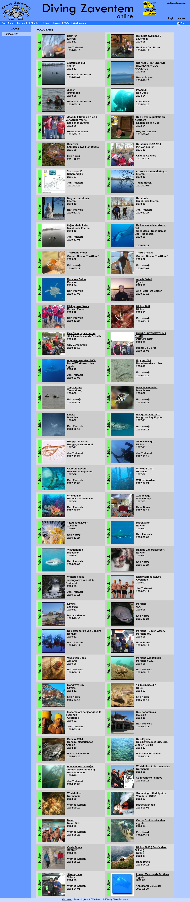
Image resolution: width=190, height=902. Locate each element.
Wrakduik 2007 (145, 468)
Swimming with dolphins (151, 793)
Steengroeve (74, 874)
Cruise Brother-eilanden (150, 820)
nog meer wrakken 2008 (81, 360)
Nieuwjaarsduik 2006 (148, 576)
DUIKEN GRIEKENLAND (150, 62)
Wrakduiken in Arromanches (153, 766)
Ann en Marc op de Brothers (152, 874)
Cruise (71, 414)
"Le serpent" (74, 171)
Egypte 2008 (143, 360)
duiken (71, 89)
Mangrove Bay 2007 (148, 414)
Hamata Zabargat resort (150, 549)
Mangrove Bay (75, 685)
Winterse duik (75, 576)
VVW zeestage (144, 441)
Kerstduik (142, 198)
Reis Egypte (143, 739)
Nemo (70, 820)
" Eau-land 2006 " (77, 522)
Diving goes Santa (78, 306)
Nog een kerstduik (78, 198)
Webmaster (67, 899)
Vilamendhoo (75, 549)
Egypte (71, 603)
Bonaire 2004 (75, 739)
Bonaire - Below (76, 279)
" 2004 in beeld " (146, 685)
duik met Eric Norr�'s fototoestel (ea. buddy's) (80, 768)
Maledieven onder (147, 387)
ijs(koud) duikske (77, 225)
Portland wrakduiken (148, 657)
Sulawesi (72, 144)
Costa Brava (74, 847)
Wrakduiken (74, 495)
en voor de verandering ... (151, 171)
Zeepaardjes (74, 387)
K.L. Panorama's (146, 712)
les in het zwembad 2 (148, 35)
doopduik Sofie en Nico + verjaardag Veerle (81, 118)
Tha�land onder (77, 252)
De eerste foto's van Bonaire (84, 630)
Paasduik (141, 89)
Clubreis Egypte (76, 468)
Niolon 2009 (143, 306)
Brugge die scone (77, 441)
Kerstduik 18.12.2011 (148, 144)
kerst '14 (72, 35)
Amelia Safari (144, 279)
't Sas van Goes (76, 657)
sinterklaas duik (76, 62)
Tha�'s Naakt (144, 252)
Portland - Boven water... (151, 630)
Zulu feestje (143, 495)
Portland (141, 603)
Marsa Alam (143, 522)
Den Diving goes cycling (81, 333)
